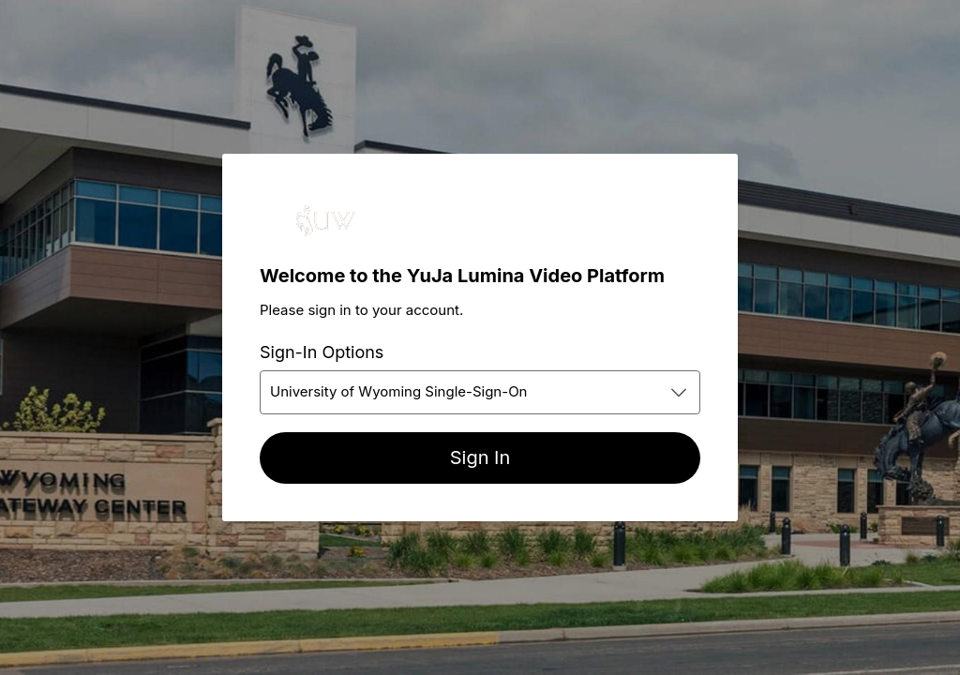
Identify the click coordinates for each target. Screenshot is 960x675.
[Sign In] (480, 458)
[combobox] (480, 392)
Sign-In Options (321, 352)
